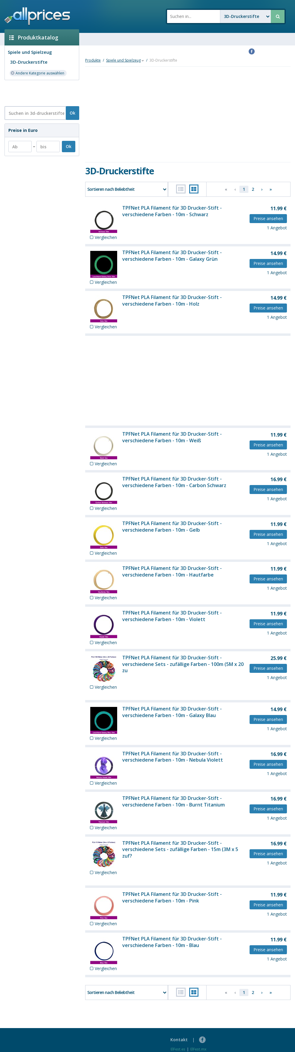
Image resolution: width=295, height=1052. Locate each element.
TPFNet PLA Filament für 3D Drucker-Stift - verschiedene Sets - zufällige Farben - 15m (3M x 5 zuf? (180, 849)
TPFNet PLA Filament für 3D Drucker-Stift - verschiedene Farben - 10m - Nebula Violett (172, 756)
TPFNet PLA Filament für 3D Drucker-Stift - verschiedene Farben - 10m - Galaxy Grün (172, 255)
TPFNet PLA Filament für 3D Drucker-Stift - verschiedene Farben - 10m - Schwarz (172, 211)
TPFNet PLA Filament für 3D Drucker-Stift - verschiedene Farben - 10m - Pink (172, 897)
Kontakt (179, 1039)
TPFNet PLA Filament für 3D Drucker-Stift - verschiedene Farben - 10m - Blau (172, 942)
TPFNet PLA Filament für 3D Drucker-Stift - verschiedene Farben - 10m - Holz (172, 300)
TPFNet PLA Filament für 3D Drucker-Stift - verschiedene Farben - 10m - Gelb (172, 526)
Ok (72, 113)
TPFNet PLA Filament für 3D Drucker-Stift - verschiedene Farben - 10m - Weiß (172, 437)
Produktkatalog (33, 37)
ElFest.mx (198, 1049)
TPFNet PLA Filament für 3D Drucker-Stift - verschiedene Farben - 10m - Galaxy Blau (172, 712)
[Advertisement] (39, 93)
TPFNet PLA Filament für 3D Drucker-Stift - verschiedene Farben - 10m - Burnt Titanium (173, 801)
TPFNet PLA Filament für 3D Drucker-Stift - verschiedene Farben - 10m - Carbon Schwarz (174, 482)
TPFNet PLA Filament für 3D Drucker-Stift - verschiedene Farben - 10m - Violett (172, 616)
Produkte (93, 60)
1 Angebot (277, 228)
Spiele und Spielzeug (30, 52)
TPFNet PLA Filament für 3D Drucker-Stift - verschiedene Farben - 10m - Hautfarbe (172, 571)
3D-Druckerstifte (29, 62)
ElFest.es (178, 1049)
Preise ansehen (268, 218)
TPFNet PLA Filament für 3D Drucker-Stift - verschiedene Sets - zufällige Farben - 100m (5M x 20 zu (183, 664)
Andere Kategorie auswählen (37, 73)
